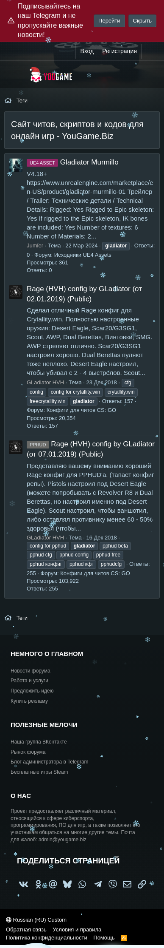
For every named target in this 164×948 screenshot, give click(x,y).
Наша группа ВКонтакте (39, 742)
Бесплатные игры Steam (39, 772)
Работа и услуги (29, 681)
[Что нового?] (150, 51)
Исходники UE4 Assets (82, 255)
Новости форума (30, 671)
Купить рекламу (29, 701)
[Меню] (16, 74)
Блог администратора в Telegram (50, 762)
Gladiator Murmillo (73, 162)
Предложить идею (32, 691)
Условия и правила (77, 929)
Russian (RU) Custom (36, 920)
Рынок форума (28, 752)
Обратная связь (26, 929)
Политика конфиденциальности (46, 937)
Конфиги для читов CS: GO (81, 410)
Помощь (103, 937)
